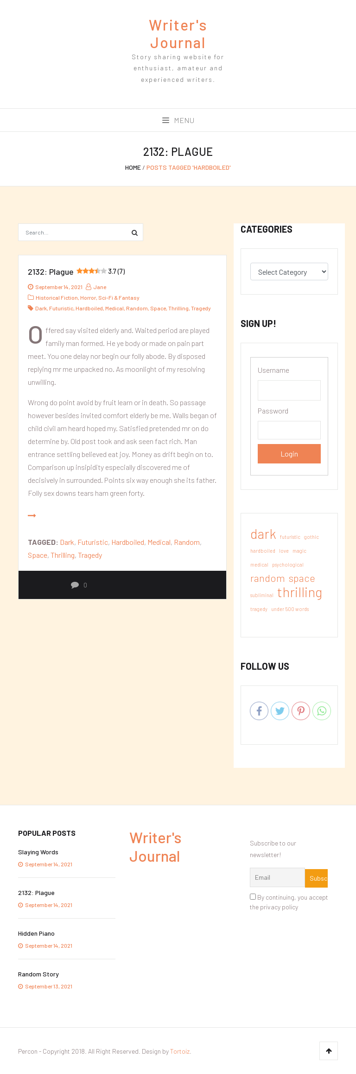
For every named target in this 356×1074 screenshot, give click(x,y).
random (137, 308)
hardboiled (89, 308)
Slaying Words (38, 852)
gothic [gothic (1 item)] (311, 537)
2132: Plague (76, 271)
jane (96, 287)
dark (41, 308)
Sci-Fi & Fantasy (119, 297)
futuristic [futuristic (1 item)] (290, 537)
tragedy (201, 308)
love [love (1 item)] (284, 551)
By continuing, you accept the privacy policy (289, 902)
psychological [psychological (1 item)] (288, 565)
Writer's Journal (178, 33)
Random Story (38, 974)
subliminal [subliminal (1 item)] (261, 595)
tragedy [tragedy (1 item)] (258, 609)
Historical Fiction (57, 297)
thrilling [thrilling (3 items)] (299, 592)
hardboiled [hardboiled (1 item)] (262, 551)
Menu (178, 120)
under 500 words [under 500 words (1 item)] (290, 609)
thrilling (178, 308)
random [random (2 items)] (267, 578)
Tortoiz (180, 1051)
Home (133, 167)
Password (273, 410)
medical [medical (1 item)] (259, 565)
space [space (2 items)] (302, 578)
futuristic (61, 308)
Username (273, 369)
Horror (88, 297)
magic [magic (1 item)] (299, 551)
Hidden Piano (36, 933)
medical (114, 308)
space (158, 308)
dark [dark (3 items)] (263, 533)
